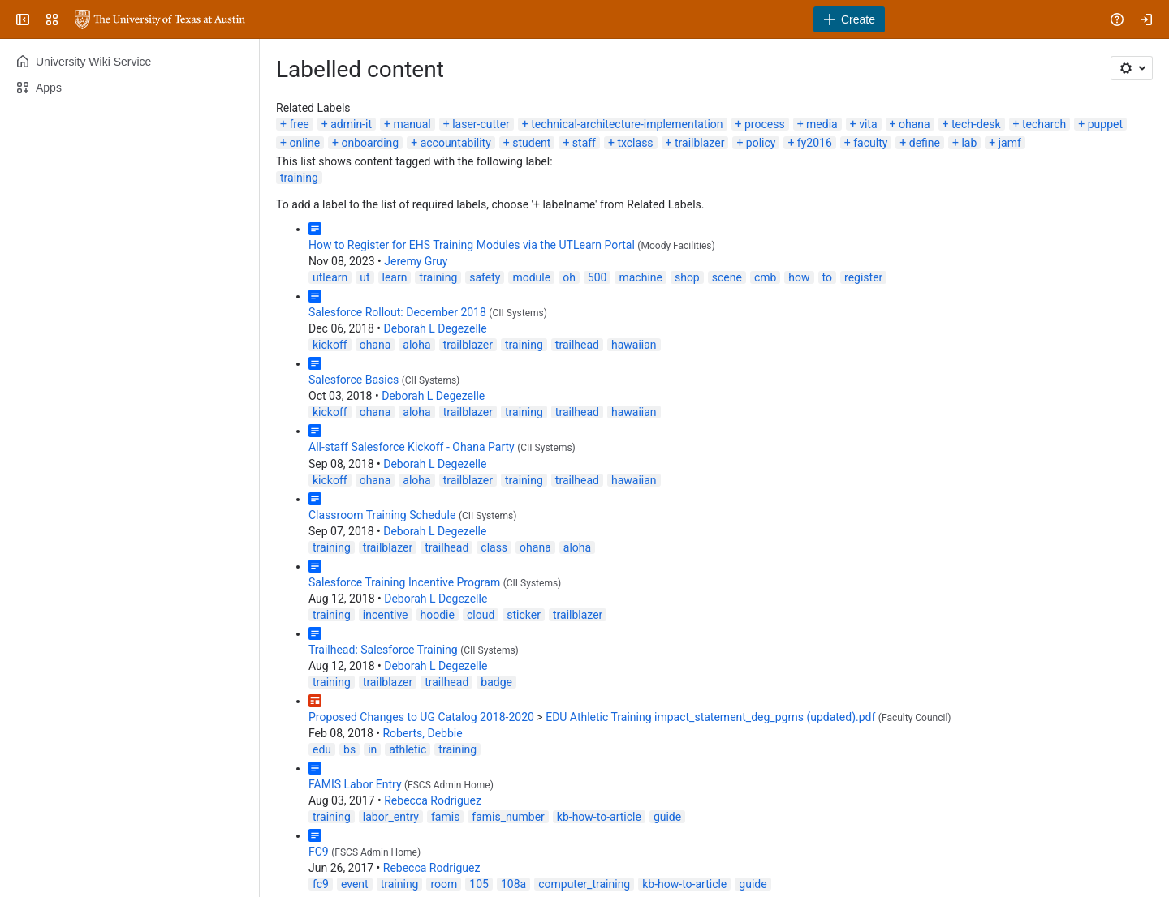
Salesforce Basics (353, 379)
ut (364, 277)
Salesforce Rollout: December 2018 (397, 312)
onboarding (370, 142)
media (822, 124)
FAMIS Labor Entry (355, 784)
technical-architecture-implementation (627, 124)
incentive (385, 614)
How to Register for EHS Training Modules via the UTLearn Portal (471, 244)
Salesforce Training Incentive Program (404, 582)
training (299, 177)
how (798, 277)
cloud (480, 614)
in (372, 749)
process (764, 124)
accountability (456, 142)
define (924, 142)
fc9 (321, 884)
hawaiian (634, 344)
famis (445, 816)
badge (496, 682)
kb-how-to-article (599, 816)
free (298, 124)
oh (569, 277)
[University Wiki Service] (159, 19)
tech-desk (976, 124)
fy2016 (814, 142)
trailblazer (699, 142)
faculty (870, 142)
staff (584, 142)
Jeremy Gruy (415, 261)
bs (349, 749)
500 (597, 277)
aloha (416, 344)
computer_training (584, 884)
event (355, 884)
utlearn (330, 277)
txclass (635, 142)
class (494, 547)
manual (411, 124)
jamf (1010, 142)
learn (395, 277)
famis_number (508, 816)
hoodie (438, 614)
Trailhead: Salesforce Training (383, 649)
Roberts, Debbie (422, 733)
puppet (1105, 124)
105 (479, 884)
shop (687, 277)
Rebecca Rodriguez (432, 800)
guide (667, 816)
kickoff (330, 344)
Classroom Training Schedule (381, 515)
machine (640, 277)
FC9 (318, 851)
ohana (914, 124)
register (863, 277)
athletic (407, 749)
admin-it (351, 124)
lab (969, 142)
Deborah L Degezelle (435, 328)
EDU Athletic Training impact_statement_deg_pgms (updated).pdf (710, 716)
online (304, 142)
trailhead (577, 344)
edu (322, 749)
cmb (765, 277)
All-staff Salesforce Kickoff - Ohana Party (411, 446)
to (827, 277)
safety (484, 277)
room (443, 884)
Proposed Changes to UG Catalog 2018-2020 (421, 716)
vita (868, 124)
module (531, 277)
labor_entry (391, 816)
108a (513, 884)
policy (761, 142)
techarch (1044, 124)
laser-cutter (481, 124)
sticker (524, 614)
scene (727, 277)
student (531, 142)
